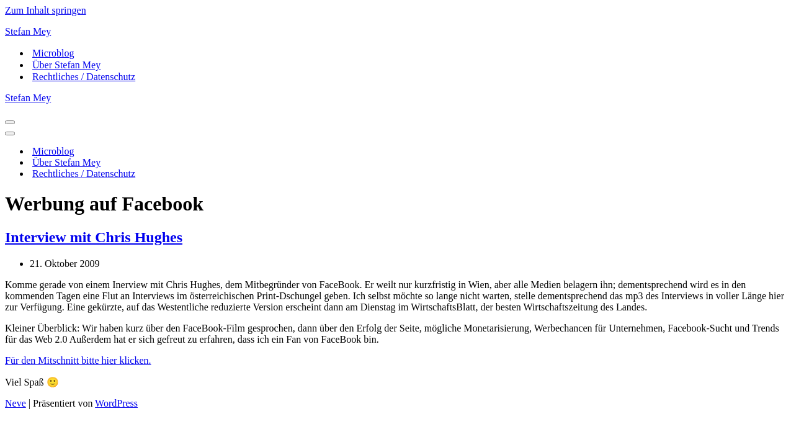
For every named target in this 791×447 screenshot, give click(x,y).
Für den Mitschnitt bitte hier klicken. (78, 360)
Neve (15, 403)
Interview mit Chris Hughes (93, 237)
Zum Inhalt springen (45, 10)
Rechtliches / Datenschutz (83, 76)
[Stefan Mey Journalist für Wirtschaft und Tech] (395, 31)
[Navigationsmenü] (10, 122)
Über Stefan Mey (66, 65)
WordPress (116, 403)
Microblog (53, 53)
